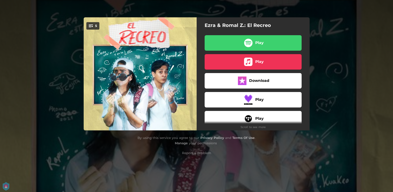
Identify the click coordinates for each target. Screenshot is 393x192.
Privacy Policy (212, 138)
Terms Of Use (243, 138)
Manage (181, 143)
